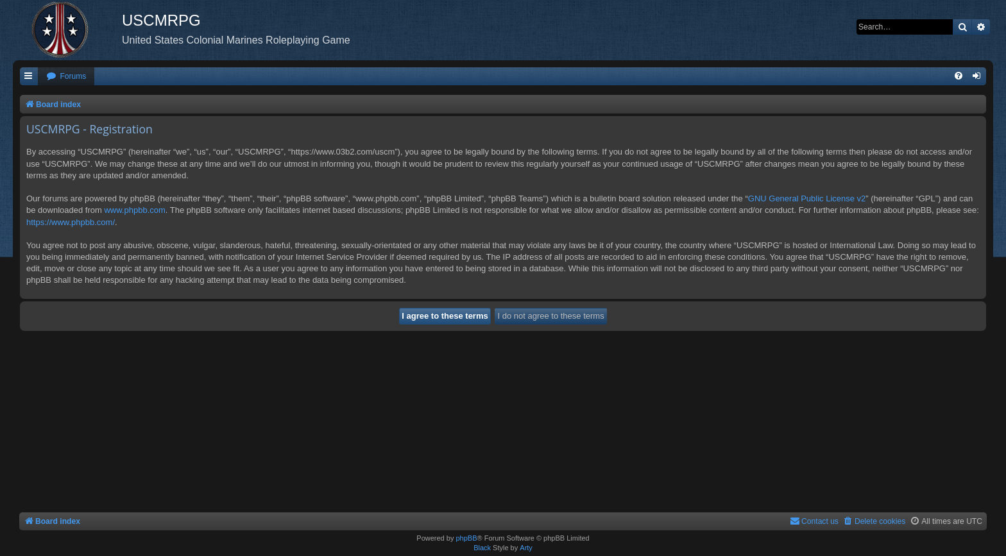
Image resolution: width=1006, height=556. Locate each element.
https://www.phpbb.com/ (70, 222)
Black (482, 548)
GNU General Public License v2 (807, 198)
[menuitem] (66, 76)
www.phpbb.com (134, 210)
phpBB (466, 538)
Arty (526, 548)
